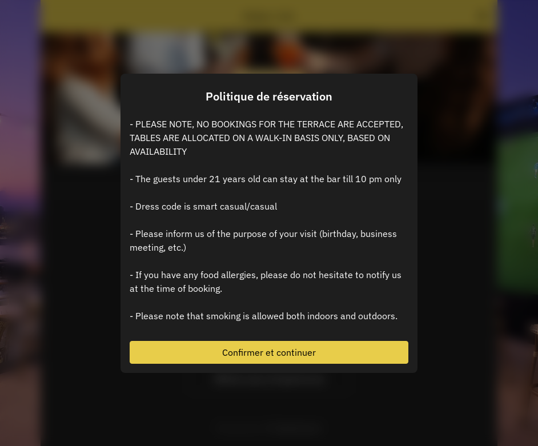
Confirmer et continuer (269, 352)
